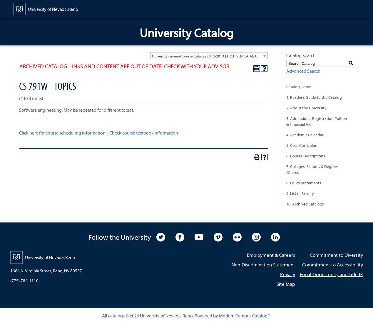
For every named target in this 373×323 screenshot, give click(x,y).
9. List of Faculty (300, 193)
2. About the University (306, 107)
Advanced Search (303, 71)
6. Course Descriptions (305, 156)
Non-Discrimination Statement (263, 264)
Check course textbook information (143, 133)
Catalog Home (298, 86)
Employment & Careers (271, 255)
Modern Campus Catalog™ (244, 316)
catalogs (116, 316)
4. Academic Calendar (305, 134)
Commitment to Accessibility (332, 264)
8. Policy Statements (303, 183)
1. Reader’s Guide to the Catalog (314, 97)
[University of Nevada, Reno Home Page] (45, 8)
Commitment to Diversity (336, 255)
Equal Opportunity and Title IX (331, 274)
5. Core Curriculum (302, 145)
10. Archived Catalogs (305, 204)
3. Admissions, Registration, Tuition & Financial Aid (316, 121)
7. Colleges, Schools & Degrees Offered (312, 169)
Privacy (287, 274)
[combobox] (209, 55)
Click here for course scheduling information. (62, 133)
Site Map (286, 284)
